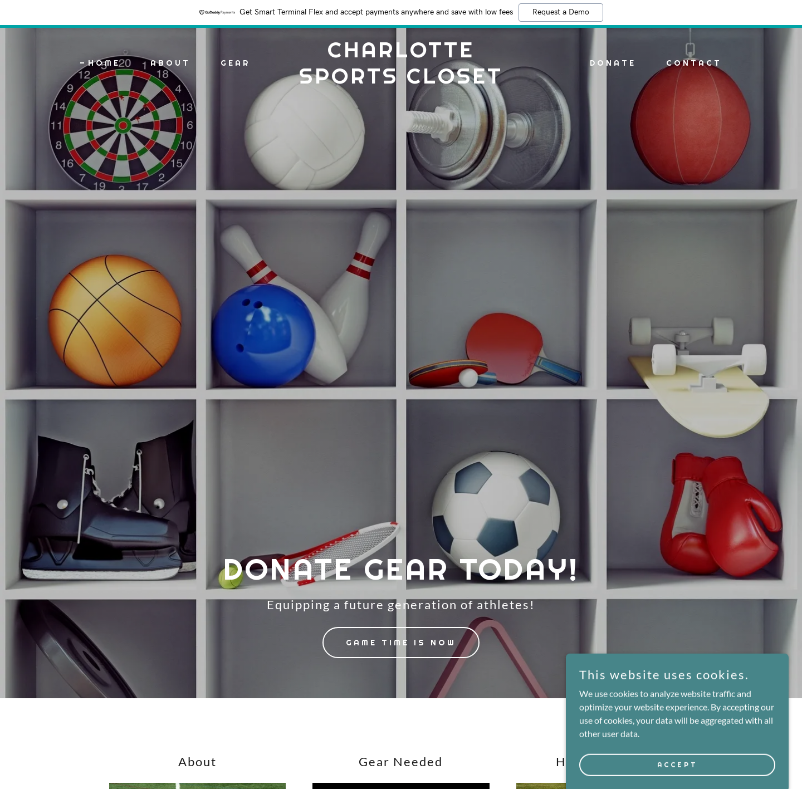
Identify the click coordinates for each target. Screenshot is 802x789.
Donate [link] (613, 63)
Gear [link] (235, 63)
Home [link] (104, 63)
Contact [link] (694, 63)
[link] (401, 80)
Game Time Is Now (401, 643)
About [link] (170, 63)
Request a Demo (560, 12)
